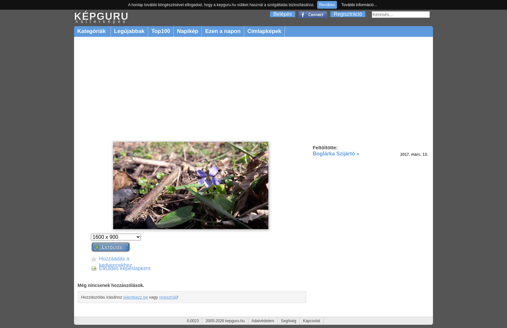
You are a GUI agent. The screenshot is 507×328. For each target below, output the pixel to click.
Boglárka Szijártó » (336, 153)
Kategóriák (92, 31)
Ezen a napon (223, 31)
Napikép (187, 31)
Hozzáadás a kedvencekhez (115, 259)
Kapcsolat (311, 321)
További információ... (359, 5)
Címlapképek (264, 31)
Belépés (282, 14)
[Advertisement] (253, 89)
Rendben (327, 5)
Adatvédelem (263, 321)
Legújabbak (129, 31)
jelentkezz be (136, 297)
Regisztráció (348, 14)
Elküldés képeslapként (124, 268)
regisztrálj (168, 297)
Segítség (288, 321)
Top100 (160, 31)
